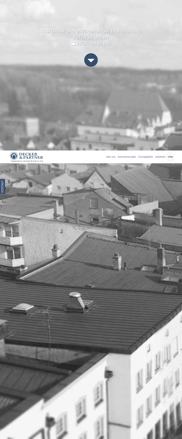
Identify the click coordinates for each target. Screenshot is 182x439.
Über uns (111, 6)
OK (164, 430)
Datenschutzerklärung (143, 432)
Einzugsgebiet (145, 6)
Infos (170, 6)
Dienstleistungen (127, 6)
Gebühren (160, 6)
